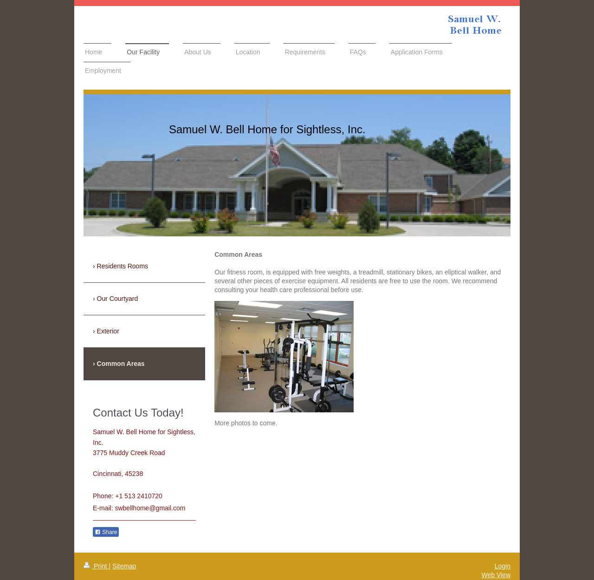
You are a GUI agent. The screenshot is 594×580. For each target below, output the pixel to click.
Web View (495, 575)
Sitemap (124, 566)
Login (502, 566)
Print (96, 566)
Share (106, 532)
